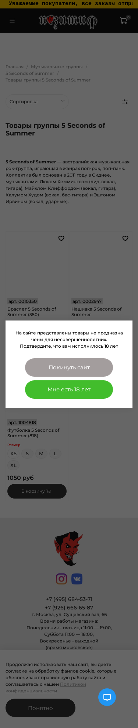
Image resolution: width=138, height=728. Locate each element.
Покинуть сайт (69, 367)
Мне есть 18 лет (69, 389)
